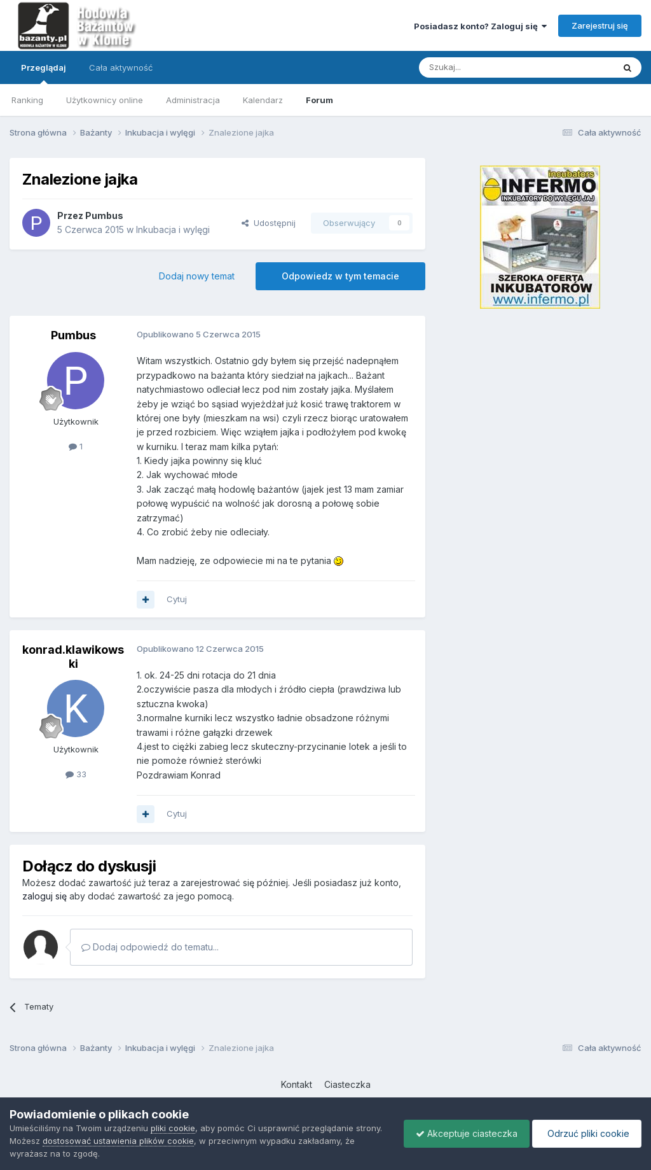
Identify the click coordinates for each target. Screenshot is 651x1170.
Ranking (27, 100)
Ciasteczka (347, 1084)
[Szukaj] (485, 67)
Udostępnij (269, 223)
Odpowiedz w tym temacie (340, 276)
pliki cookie (173, 1128)
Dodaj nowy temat (197, 276)
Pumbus (104, 215)
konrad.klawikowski (73, 656)
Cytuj (177, 599)
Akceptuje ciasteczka (463, 1133)
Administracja (193, 100)
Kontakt (296, 1084)
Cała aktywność (121, 67)
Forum (319, 100)
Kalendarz (263, 100)
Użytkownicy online (104, 100)
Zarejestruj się (600, 25)
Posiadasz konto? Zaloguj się (480, 26)
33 (75, 774)
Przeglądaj (43, 73)
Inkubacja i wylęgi (173, 229)
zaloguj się (44, 896)
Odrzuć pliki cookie (586, 1133)
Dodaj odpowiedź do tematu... (150, 946)
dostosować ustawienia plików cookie (118, 1141)
